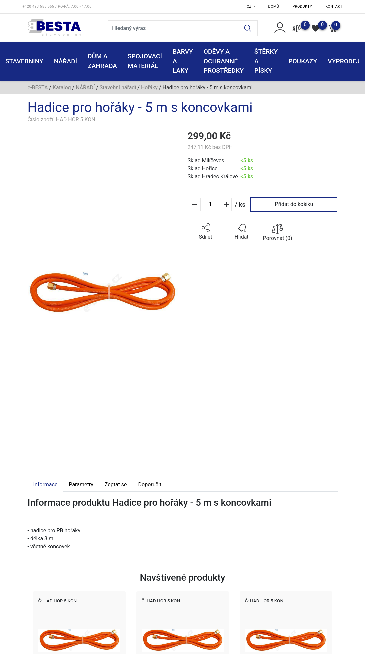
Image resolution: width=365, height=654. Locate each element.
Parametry (81, 484)
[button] (206, 231)
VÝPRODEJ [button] (344, 61)
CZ (250, 6)
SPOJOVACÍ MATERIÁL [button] (145, 61)
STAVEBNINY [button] (24, 61)
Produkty (302, 6)
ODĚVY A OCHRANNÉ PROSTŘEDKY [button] (224, 61)
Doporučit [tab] (149, 484)
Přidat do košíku (294, 204)
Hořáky (149, 87)
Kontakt (333, 6)
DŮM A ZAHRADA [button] (102, 61)
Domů (273, 6)
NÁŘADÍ (85, 87)
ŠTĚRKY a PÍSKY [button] (266, 61)
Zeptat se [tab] (116, 484)
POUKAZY (302, 61)
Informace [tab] (45, 484)
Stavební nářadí (118, 87)
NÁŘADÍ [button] (65, 61)
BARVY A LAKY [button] (183, 61)
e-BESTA (38, 87)
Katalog (62, 87)
